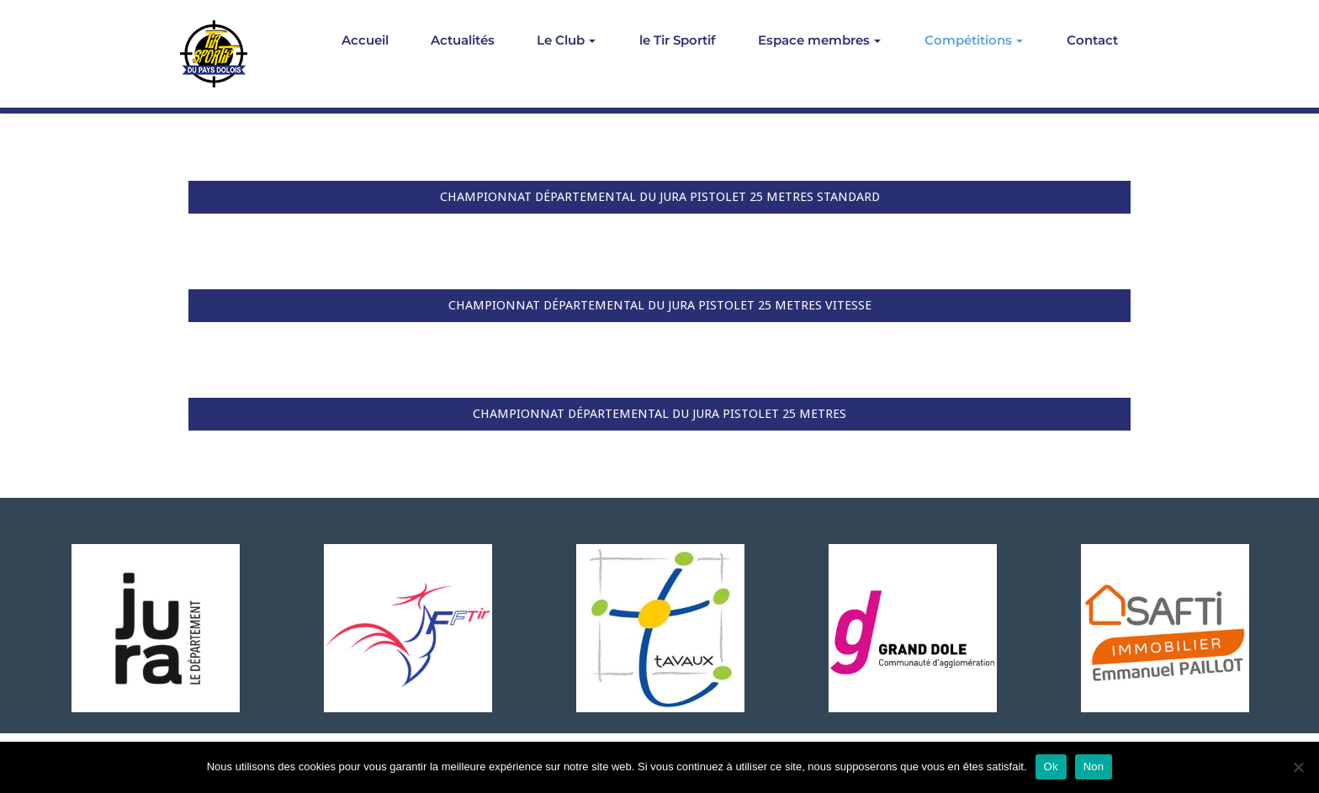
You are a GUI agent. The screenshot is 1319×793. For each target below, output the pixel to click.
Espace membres (819, 40)
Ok (1051, 766)
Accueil (365, 40)
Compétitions (973, 40)
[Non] (1298, 767)
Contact (1092, 40)
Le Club (566, 40)
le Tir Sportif (677, 40)
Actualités (463, 40)
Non (1093, 766)
